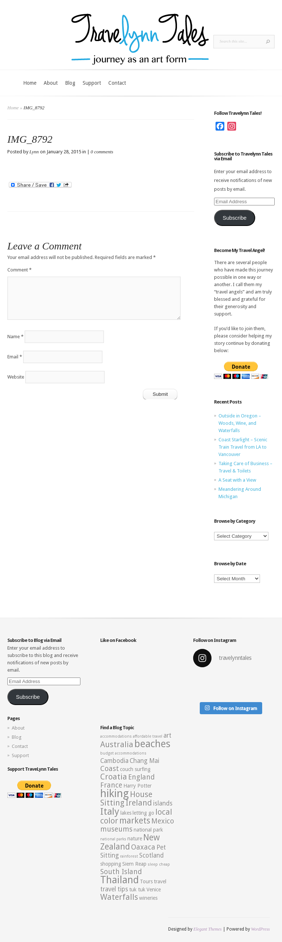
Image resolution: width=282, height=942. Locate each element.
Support (92, 83)
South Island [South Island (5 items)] (121, 872)
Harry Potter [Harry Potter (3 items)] (137, 786)
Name (15, 336)
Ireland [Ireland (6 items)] (139, 802)
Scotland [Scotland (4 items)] (151, 855)
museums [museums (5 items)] (116, 829)
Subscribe (234, 218)
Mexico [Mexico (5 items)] (162, 821)
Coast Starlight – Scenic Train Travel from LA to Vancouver (242, 447)
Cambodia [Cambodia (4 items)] (114, 760)
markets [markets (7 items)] (134, 820)
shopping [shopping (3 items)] (110, 864)
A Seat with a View (237, 480)
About (51, 83)
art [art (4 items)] (167, 735)
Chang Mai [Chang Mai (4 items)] (144, 760)
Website (15, 377)
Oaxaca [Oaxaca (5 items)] (143, 847)
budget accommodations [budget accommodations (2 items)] (123, 753)
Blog (70, 83)
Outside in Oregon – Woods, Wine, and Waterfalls (239, 423)
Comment (19, 270)
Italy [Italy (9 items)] (109, 811)
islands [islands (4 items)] (163, 803)
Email (14, 356)
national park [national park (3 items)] (148, 830)
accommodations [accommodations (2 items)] (116, 736)
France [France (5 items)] (111, 785)
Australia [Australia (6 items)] (116, 744)
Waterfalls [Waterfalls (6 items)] (119, 897)
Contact (117, 83)
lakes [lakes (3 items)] (125, 813)
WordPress (260, 929)
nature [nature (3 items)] (134, 838)
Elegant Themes (208, 929)
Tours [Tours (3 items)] (146, 881)
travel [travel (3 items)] (160, 881)
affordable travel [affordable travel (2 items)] (147, 736)
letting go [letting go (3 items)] (143, 813)
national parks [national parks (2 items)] (113, 839)
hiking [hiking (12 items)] (114, 793)
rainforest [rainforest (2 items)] (129, 856)
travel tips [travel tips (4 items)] (114, 889)
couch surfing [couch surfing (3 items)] (135, 769)
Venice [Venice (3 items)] (154, 889)
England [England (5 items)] (141, 777)
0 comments (102, 151)
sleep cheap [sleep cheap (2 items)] (159, 864)
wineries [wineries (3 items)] (148, 898)
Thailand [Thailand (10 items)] (119, 880)
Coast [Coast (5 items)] (109, 768)
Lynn (34, 151)
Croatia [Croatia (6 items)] (113, 776)
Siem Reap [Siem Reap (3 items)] (134, 864)
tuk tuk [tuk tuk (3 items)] (137, 889)
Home (29, 83)
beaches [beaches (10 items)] (152, 744)
